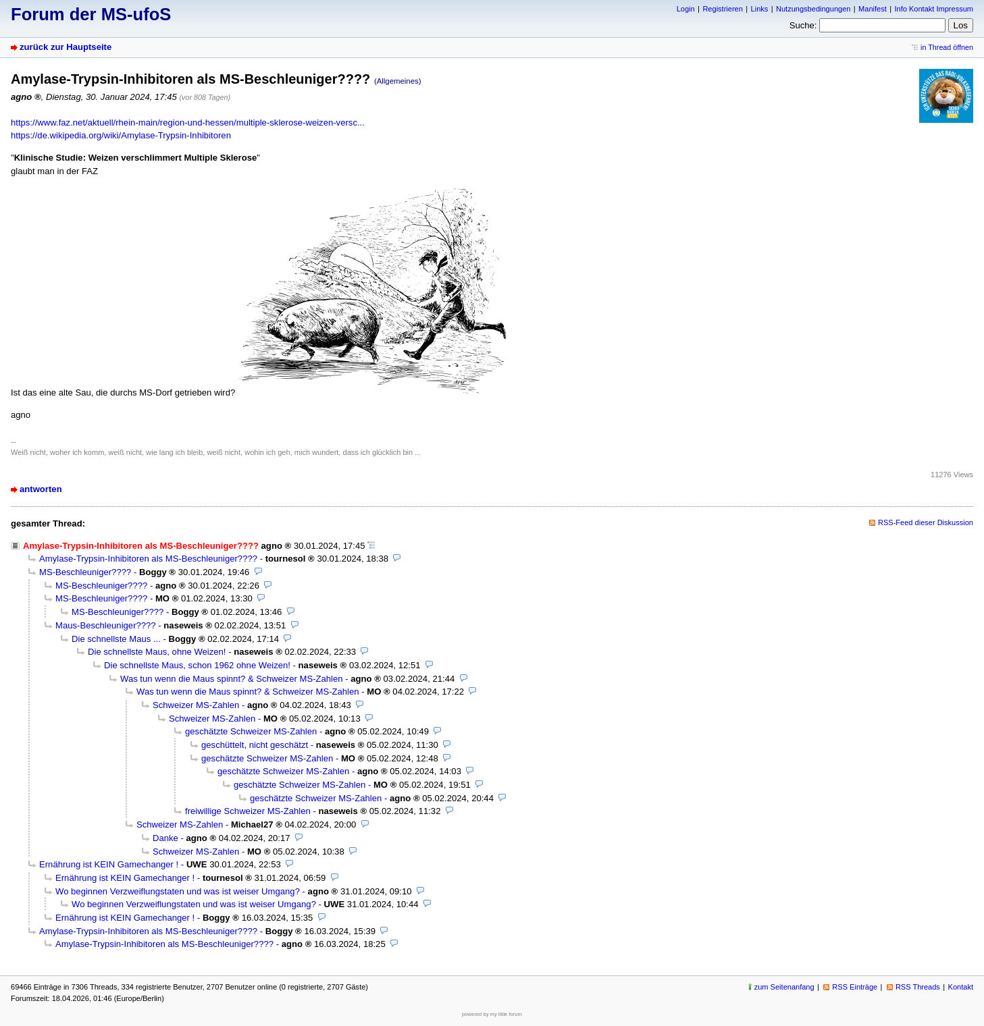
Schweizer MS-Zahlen (196, 705)
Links (760, 9)
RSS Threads (918, 987)
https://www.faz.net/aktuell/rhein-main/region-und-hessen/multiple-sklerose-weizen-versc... (188, 122)
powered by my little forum (492, 1014)
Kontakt (960, 987)
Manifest (872, 9)
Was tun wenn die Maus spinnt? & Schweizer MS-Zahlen (231, 679)
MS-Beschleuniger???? (85, 572)
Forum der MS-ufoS (91, 14)
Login (686, 9)
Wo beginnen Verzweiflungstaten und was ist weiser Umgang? (177, 891)
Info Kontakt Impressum (934, 9)
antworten (41, 489)
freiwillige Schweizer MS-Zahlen (248, 811)
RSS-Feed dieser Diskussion (925, 522)
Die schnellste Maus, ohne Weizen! (157, 652)
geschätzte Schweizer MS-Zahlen (251, 731)
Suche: (803, 25)
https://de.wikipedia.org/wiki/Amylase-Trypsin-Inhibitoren (121, 135)
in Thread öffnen (947, 47)
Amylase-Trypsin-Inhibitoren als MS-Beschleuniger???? (148, 559)
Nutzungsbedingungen (813, 9)
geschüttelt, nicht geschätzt (254, 745)
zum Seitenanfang (784, 987)
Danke (165, 838)
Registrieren (722, 9)
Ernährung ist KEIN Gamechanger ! (108, 864)
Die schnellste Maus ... (116, 639)
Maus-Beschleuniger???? (105, 625)
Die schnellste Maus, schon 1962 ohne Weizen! (197, 665)
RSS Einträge (854, 987)
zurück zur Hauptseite (65, 47)
